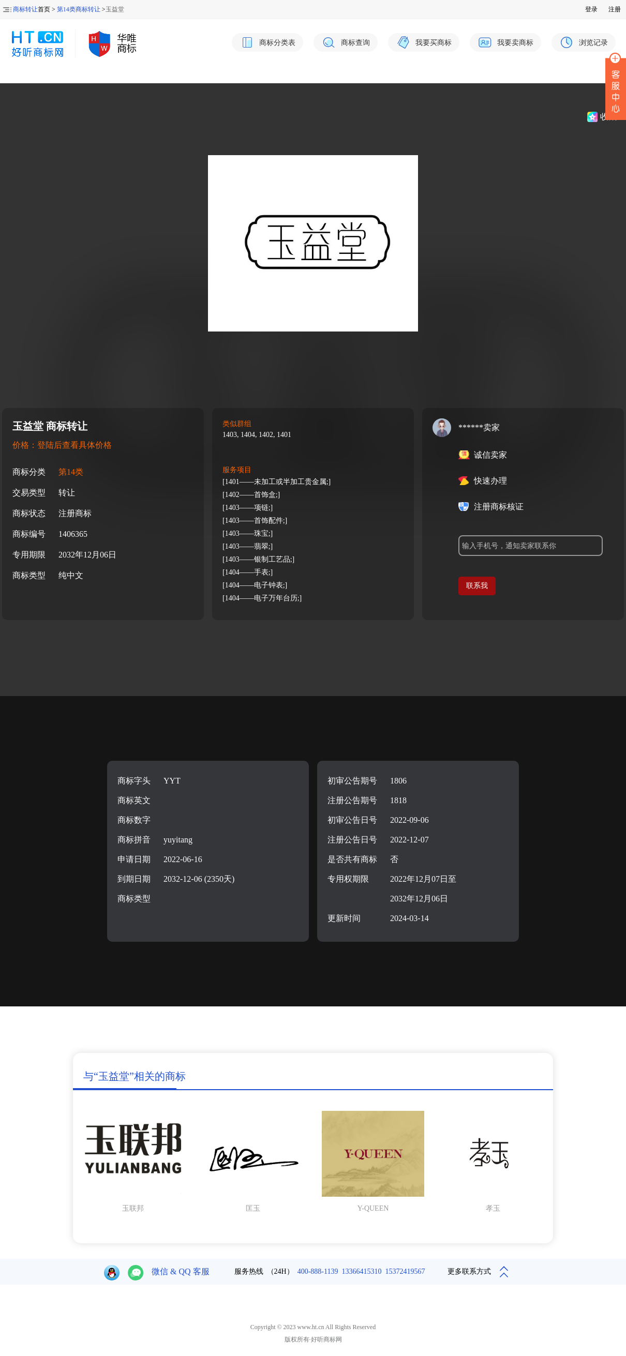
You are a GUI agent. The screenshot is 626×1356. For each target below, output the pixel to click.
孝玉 (493, 1208)
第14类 (70, 472)
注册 (614, 9)
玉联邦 (133, 1208)
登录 (591, 9)
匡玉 (253, 1208)
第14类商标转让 (78, 9)
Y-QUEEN (373, 1208)
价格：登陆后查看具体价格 (62, 445)
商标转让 (25, 9)
